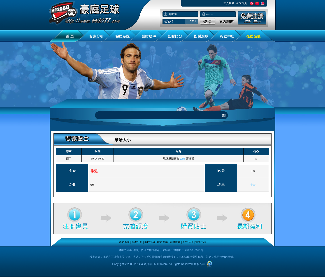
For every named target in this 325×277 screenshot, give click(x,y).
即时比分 (149, 242)
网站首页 (124, 242)
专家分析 (137, 242)
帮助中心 (200, 242)
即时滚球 (175, 242)
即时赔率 (162, 242)
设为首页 (241, 3)
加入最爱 (228, 3)
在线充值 (188, 242)
